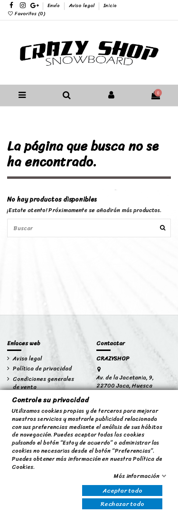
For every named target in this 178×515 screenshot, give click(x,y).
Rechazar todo (122, 503)
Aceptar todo (122, 490)
